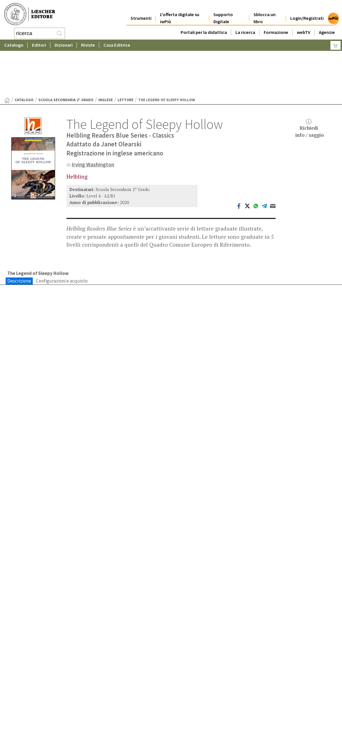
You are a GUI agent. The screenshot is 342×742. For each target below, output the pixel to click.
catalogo (24, 54)
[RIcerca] (59, 32)
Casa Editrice (116, 44)
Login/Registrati (307, 12)
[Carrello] (335, 44)
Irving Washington (93, 119)
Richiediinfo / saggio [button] (309, 83)
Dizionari (64, 44)
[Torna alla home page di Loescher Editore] (30, 13)
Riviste (88, 44)
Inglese (105, 54)
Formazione (276, 26)
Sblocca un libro (265, 11)
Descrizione (19, 236)
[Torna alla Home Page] (7, 55)
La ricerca (245, 26)
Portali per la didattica (204, 26)
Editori (39, 44)
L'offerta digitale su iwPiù (179, 11)
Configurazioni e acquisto (62, 236)
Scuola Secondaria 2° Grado (66, 54)
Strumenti (141, 12)
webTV (303, 26)
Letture (125, 54)
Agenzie (327, 26)
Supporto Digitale (223, 11)
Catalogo (13, 44)
